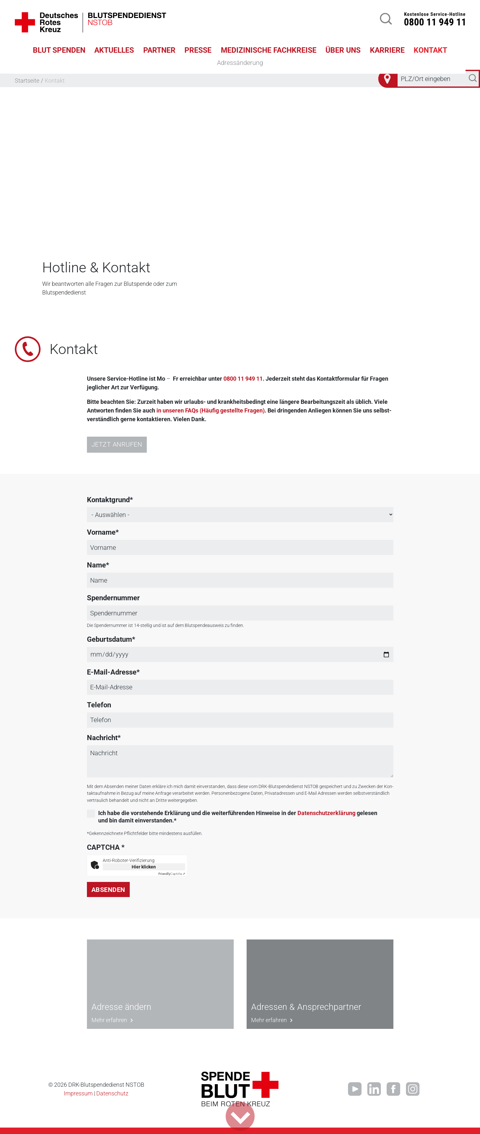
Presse (198, 50)
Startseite (27, 80)
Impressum (78, 1093)
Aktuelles (114, 50)
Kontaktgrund (108, 500)
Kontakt (430, 50)
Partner (159, 50)
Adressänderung (240, 63)
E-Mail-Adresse (111, 672)
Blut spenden (59, 50)
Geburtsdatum (109, 639)
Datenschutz (112, 1093)
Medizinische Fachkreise (268, 50)
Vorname (101, 532)
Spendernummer (113, 598)
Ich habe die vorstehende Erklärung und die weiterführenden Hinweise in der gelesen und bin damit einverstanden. (237, 817)
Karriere (387, 50)
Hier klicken (144, 866)
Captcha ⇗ (171, 873)
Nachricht (102, 738)
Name (96, 565)
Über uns (343, 50)
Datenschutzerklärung (326, 813)
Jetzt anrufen (116, 444)
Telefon (99, 705)
